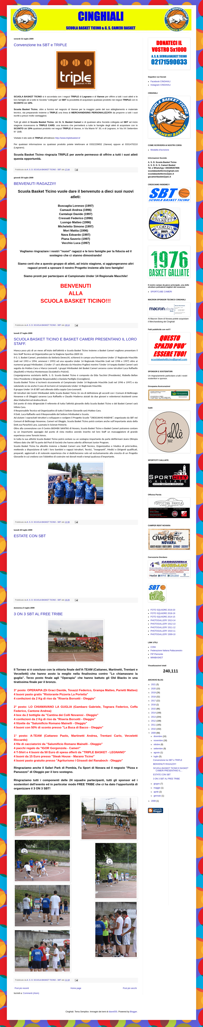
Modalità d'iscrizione (160, 150)
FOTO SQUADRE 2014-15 (163, 617)
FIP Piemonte (157, 654)
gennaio (158, 796)
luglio (156, 756)
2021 (153, 684)
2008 (153, 801)
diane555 (113, 1011)
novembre (158, 740)
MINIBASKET (157, 657)
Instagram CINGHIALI (161, 85)
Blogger (133, 1011)
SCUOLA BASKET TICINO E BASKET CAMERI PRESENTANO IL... (170, 769)
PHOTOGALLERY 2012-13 (163, 624)
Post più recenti (22, 988)
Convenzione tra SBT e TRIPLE (40, 45)
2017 (153, 700)
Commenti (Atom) (31, 993)
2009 (153, 733)
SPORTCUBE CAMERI (161, 291)
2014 (153, 713)
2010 (153, 729)
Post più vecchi (130, 988)
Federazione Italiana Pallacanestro (166, 650)
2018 (153, 697)
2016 (153, 704)
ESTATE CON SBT (30, 536)
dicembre (158, 736)
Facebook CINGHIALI (160, 81)
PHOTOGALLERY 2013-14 (163, 620)
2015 (153, 709)
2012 (153, 721)
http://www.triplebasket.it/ (67, 138)
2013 (153, 717)
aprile (156, 792)
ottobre (157, 744)
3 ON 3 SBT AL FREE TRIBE (38, 614)
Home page (76, 988)
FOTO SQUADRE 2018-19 (163, 613)
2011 (153, 725)
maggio (157, 788)
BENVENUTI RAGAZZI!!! (35, 183)
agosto (157, 752)
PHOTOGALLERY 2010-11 (163, 631)
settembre (158, 748)
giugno (157, 784)
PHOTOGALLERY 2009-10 (163, 634)
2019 (153, 692)
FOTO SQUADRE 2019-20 (163, 610)
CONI (153, 647)
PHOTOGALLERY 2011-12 (163, 627)
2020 (153, 688)
